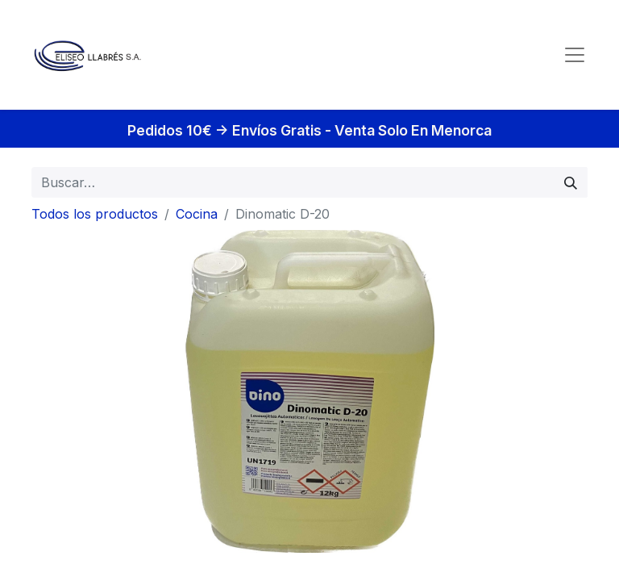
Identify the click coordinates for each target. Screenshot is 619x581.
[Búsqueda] (571, 182)
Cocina (197, 214)
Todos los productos (94, 214)
